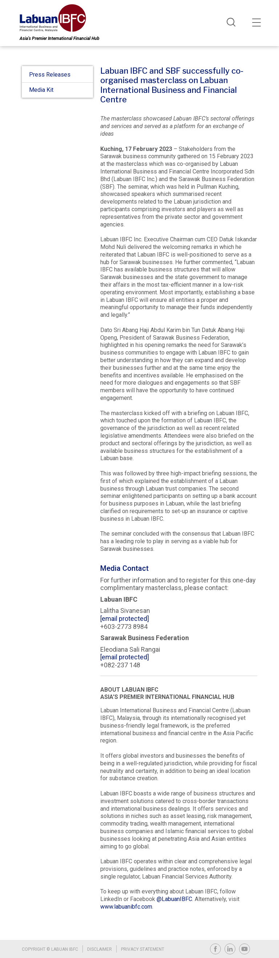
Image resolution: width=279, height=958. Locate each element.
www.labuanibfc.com (126, 907)
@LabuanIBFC (174, 899)
